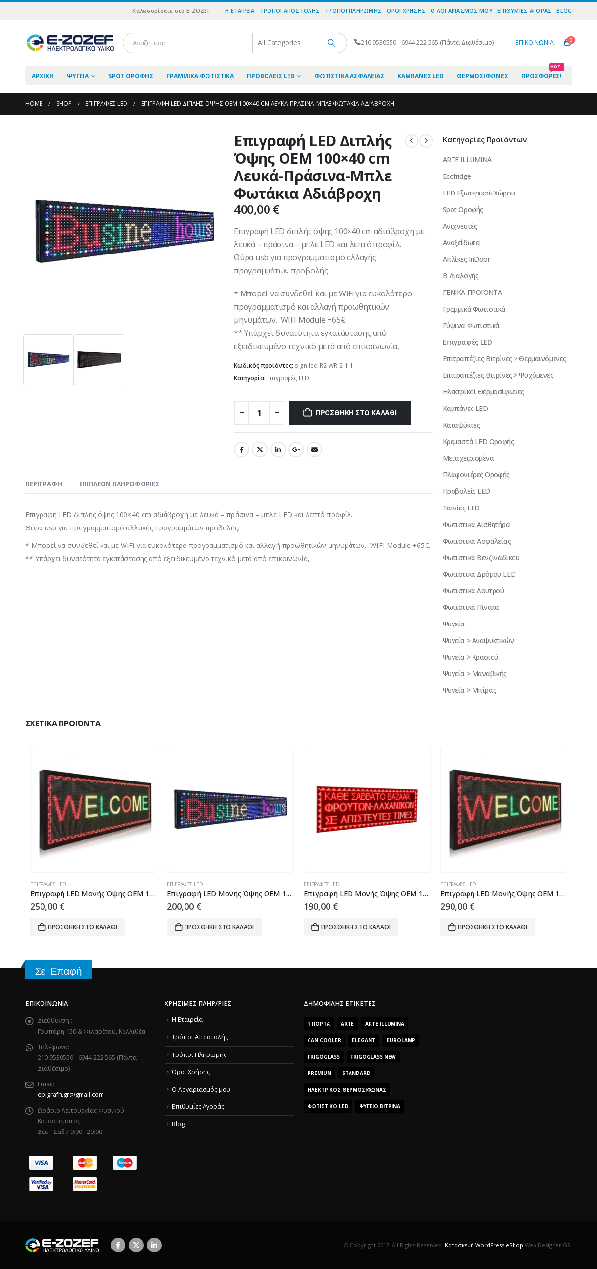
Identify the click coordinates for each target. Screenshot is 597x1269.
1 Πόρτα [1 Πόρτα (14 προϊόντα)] (319, 1023)
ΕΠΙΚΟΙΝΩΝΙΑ (534, 43)
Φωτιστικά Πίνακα (471, 607)
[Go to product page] (93, 809)
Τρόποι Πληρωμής (353, 10)
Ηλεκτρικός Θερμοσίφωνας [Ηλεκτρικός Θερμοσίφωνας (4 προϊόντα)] (347, 1089)
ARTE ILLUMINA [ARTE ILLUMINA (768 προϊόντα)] (384, 1023)
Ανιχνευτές (460, 226)
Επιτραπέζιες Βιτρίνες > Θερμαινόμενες (504, 358)
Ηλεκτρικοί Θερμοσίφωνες (483, 391)
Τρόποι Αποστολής (290, 10)
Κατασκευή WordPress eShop (484, 1245)
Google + (296, 449)
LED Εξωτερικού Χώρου (479, 192)
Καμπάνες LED (420, 76)
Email (314, 449)
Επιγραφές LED (288, 378)
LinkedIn (278, 449)
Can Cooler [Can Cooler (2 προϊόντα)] (324, 1040)
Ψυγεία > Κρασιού (470, 657)
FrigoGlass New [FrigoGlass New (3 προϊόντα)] (373, 1057)
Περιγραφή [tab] (43, 483)
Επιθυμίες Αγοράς (524, 10)
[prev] (411, 141)
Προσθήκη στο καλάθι (356, 412)
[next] (426, 141)
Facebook (241, 449)
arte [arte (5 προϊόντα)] (347, 1023)
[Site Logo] (70, 43)
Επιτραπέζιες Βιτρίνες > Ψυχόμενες (498, 375)
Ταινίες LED (461, 507)
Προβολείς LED (271, 76)
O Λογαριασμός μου (462, 10)
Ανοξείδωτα (461, 242)
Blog (564, 10)
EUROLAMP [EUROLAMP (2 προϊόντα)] (401, 1040)
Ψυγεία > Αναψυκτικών (478, 640)
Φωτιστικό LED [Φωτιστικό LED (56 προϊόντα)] (328, 1106)
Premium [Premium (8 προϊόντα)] (319, 1073)
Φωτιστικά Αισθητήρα (476, 524)
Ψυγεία (78, 76)
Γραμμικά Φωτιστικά (200, 76)
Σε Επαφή (58, 971)
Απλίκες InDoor (466, 259)
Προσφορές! (542, 73)
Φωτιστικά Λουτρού (473, 590)
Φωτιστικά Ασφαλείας (349, 76)
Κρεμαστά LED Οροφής (478, 441)
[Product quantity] (259, 413)
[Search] (331, 43)
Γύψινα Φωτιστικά (471, 325)
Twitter (260, 449)
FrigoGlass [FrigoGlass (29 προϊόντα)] (324, 1057)
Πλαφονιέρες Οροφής (476, 474)
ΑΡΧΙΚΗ (43, 76)
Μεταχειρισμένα (468, 458)
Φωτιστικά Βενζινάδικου (481, 557)
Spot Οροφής (130, 76)
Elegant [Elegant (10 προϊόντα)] (363, 1040)
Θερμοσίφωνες (482, 76)
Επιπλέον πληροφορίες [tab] (119, 483)
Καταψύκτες (461, 425)
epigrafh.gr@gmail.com (71, 1095)
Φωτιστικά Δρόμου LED (479, 574)
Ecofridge (457, 176)
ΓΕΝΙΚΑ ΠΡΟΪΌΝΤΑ (472, 292)
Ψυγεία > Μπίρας (469, 690)
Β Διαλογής (461, 275)
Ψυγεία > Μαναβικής (475, 673)
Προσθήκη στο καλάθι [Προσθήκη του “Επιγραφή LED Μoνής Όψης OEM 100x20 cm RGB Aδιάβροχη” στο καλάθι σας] (82, 927)
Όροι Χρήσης (406, 10)
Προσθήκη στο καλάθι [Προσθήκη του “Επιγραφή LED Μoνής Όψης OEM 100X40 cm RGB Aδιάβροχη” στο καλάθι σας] (492, 927)
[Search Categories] (284, 43)
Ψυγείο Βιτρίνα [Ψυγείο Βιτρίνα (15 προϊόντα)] (379, 1106)
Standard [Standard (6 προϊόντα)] (356, 1073)
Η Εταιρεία (240, 10)
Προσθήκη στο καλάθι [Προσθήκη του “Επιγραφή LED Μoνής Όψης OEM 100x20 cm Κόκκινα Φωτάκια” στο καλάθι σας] (356, 927)
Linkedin (154, 1245)
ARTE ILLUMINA (467, 159)
